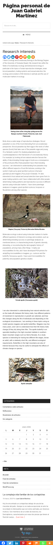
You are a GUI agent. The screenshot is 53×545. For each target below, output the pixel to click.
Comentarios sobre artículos (13, 407)
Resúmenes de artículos (11, 415)
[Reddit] (21, 57)
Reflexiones (7, 411)
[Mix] (25, 57)
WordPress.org (8, 487)
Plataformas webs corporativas (29, 537)
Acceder (6, 475)
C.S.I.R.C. (17, 537)
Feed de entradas (9, 479)
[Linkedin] (13, 57)
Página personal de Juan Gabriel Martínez (26, 11)
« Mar (5, 461)
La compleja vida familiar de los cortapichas (24, 494)
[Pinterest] (17, 57)
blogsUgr (26, 533)
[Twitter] (9, 57)
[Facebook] (5, 57)
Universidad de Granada (26, 529)
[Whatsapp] (29, 57)
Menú (28, 35)
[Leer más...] (20, 517)
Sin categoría (7, 419)
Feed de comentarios (10, 483)
